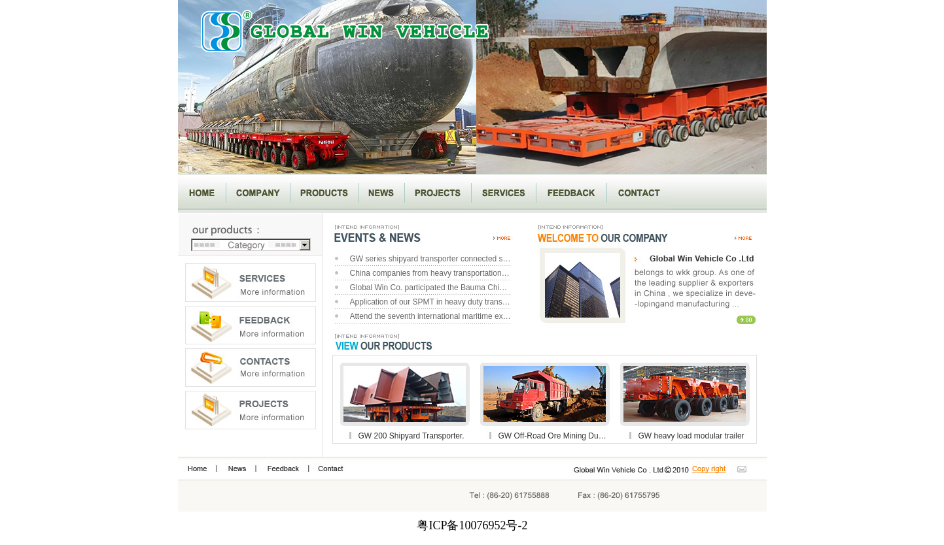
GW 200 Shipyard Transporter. (411, 435)
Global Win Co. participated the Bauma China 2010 (431, 287)
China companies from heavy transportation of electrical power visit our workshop (431, 273)
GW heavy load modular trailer (691, 435)
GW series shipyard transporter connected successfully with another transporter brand (431, 258)
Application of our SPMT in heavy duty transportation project (431, 301)
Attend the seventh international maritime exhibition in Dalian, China (431, 316)
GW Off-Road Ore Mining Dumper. (553, 435)
